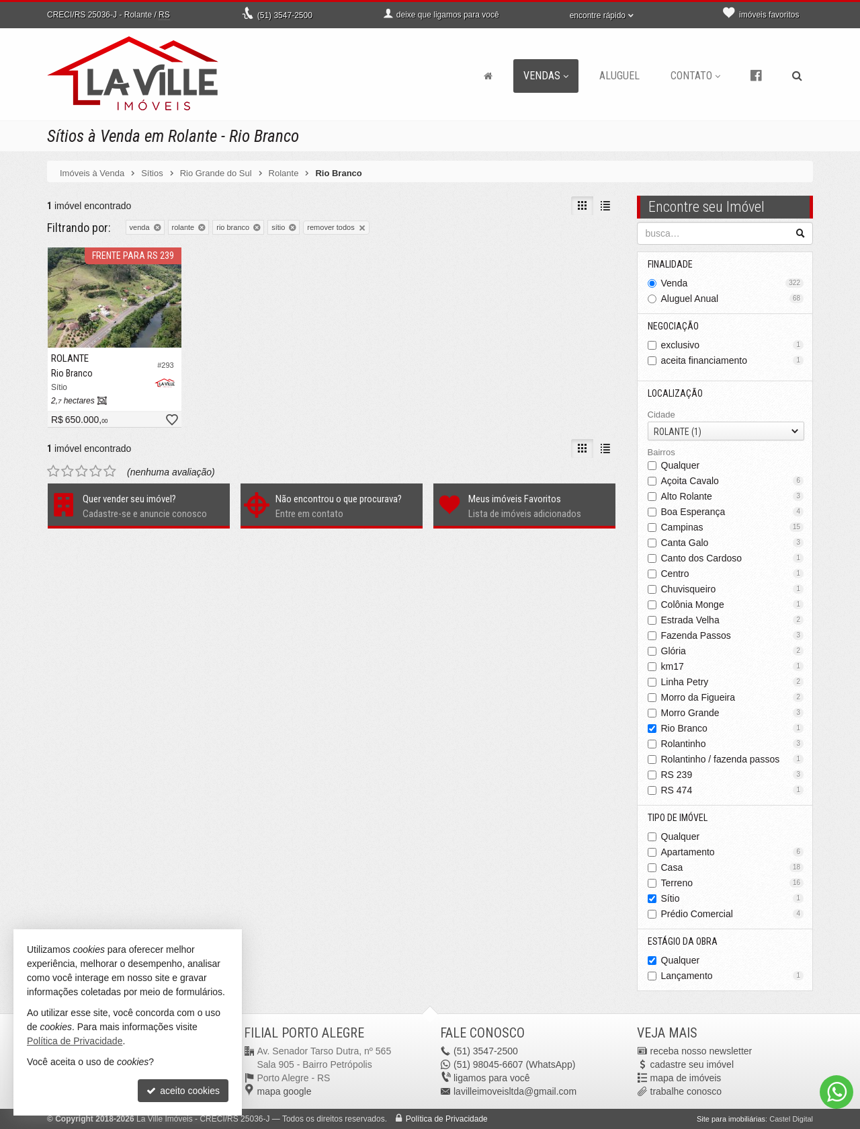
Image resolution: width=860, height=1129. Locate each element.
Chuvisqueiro (732, 589)
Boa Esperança (732, 511)
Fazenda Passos (732, 635)
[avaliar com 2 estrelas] (67, 471)
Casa (732, 867)
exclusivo (732, 345)
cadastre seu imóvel (692, 1064)
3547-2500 (284, 15)
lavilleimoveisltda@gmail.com (515, 1091)
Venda (732, 283)
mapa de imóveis (686, 1078)
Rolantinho (732, 743)
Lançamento (732, 975)
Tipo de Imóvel (677, 817)
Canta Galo (732, 542)
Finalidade (670, 264)
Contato (695, 75)
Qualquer (680, 465)
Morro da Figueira (732, 697)
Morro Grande (732, 712)
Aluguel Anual (732, 298)
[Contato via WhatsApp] (836, 1092)
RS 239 (732, 774)
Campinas (732, 527)
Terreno (732, 883)
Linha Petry (732, 681)
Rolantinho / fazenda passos (732, 759)
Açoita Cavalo (732, 480)
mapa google (284, 1091)
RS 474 (732, 790)
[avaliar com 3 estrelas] (81, 471)
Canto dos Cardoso (732, 558)
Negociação (673, 326)
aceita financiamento (732, 360)
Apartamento (732, 852)
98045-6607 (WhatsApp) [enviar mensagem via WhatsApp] (514, 1064)
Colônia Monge (732, 604)
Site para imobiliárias (731, 1119)
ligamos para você (492, 1078)
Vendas (545, 75)
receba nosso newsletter (701, 1051)
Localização (675, 393)
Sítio (732, 898)
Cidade (661, 415)
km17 (732, 666)
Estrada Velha (732, 620)
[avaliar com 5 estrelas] (109, 471)
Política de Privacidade (447, 1119)
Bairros (661, 452)
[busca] (797, 76)
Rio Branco (732, 728)
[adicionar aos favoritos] (171, 420)
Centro (732, 573)
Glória (732, 651)
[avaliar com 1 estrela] (53, 471)
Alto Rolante (732, 496)
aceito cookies (183, 1090)
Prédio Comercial (732, 913)
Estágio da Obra (683, 941)
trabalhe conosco (686, 1091)
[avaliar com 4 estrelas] (95, 471)
